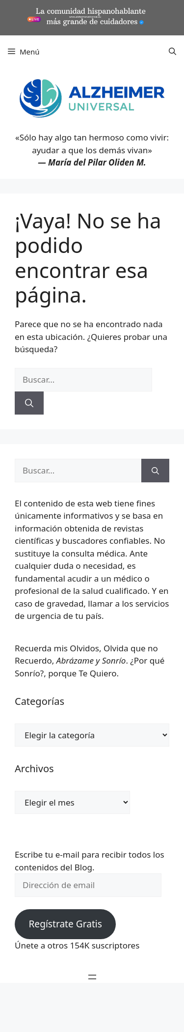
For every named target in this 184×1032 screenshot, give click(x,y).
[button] (172, 51)
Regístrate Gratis (65, 924)
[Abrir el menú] (92, 977)
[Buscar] (29, 403)
